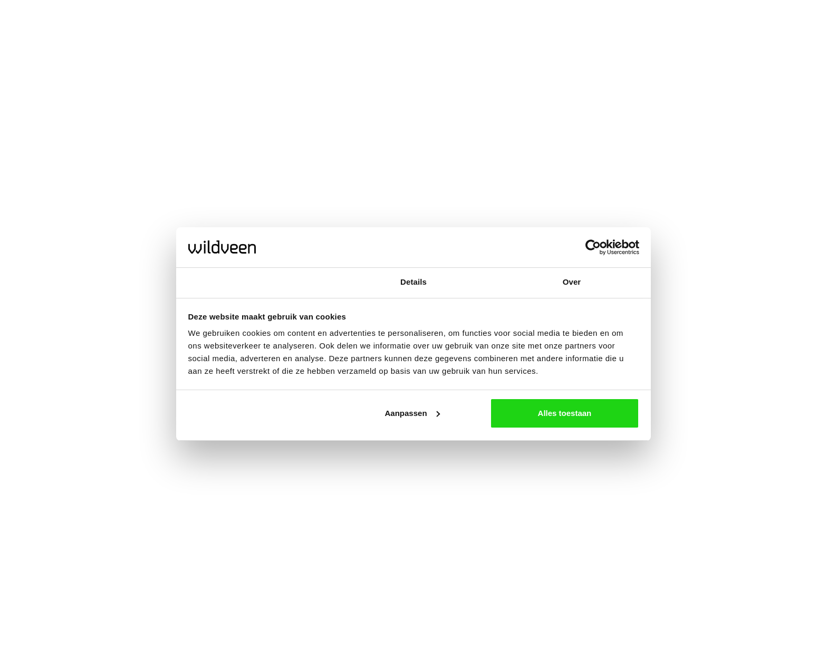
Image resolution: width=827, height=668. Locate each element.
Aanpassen (412, 413)
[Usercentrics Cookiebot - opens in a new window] (593, 247)
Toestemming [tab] (255, 281)
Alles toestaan (565, 413)
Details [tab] (413, 281)
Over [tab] (572, 281)
